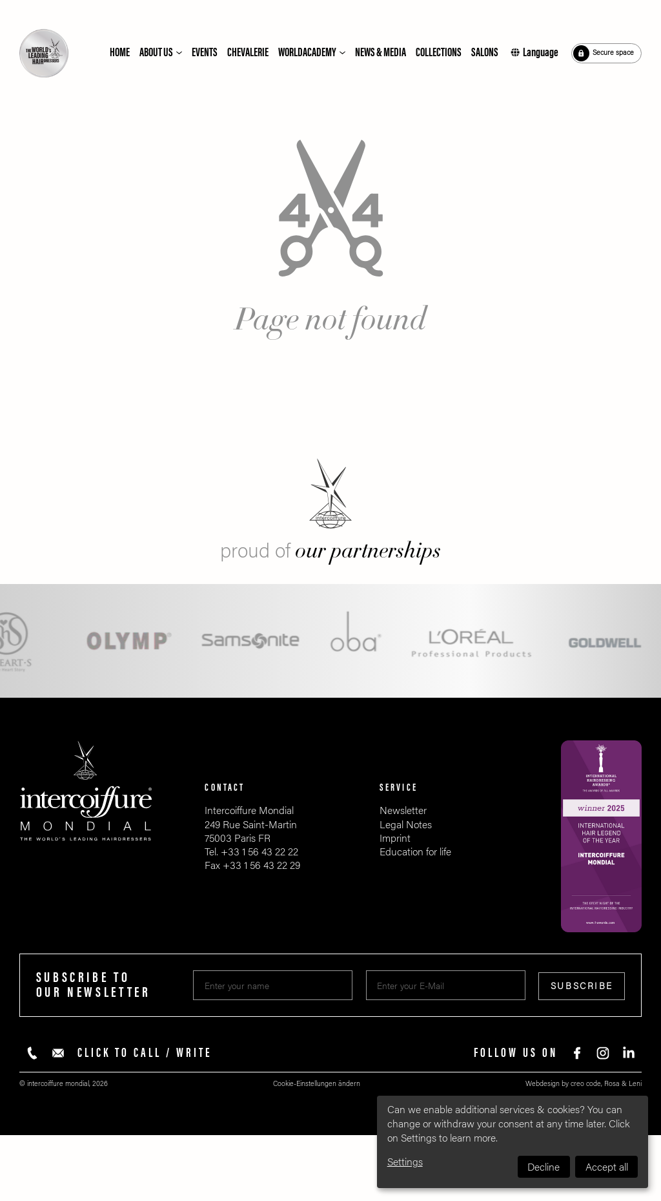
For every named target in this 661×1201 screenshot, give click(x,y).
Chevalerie (248, 52)
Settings (405, 1162)
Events (205, 52)
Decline (543, 1167)
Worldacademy (307, 52)
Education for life (415, 852)
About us (156, 52)
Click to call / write (144, 1053)
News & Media (380, 52)
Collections (439, 52)
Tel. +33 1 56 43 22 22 (251, 852)
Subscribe (582, 986)
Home (120, 52)
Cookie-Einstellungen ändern (316, 1084)
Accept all (606, 1167)
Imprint (395, 838)
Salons (484, 52)
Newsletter (403, 810)
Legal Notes (406, 825)
